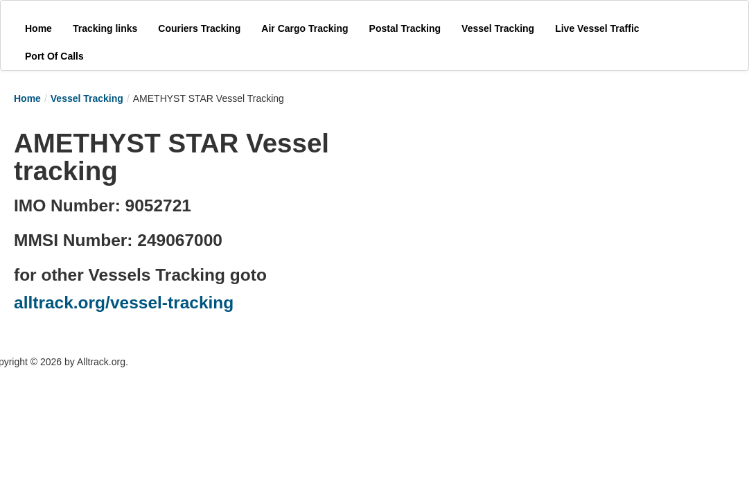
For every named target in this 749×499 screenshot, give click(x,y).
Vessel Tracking (87, 98)
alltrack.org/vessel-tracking (123, 302)
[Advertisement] (506, 209)
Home (27, 98)
